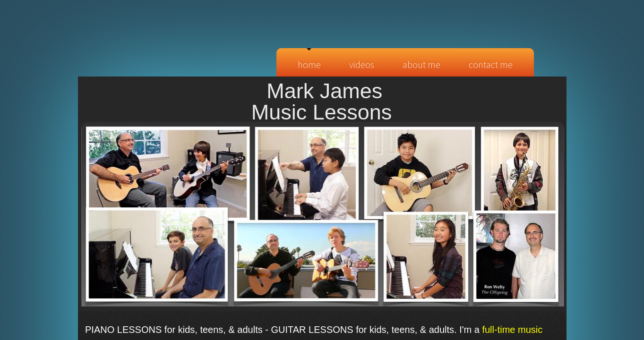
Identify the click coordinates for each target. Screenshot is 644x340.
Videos (361, 64)
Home (309, 64)
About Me (421, 64)
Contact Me (491, 64)
